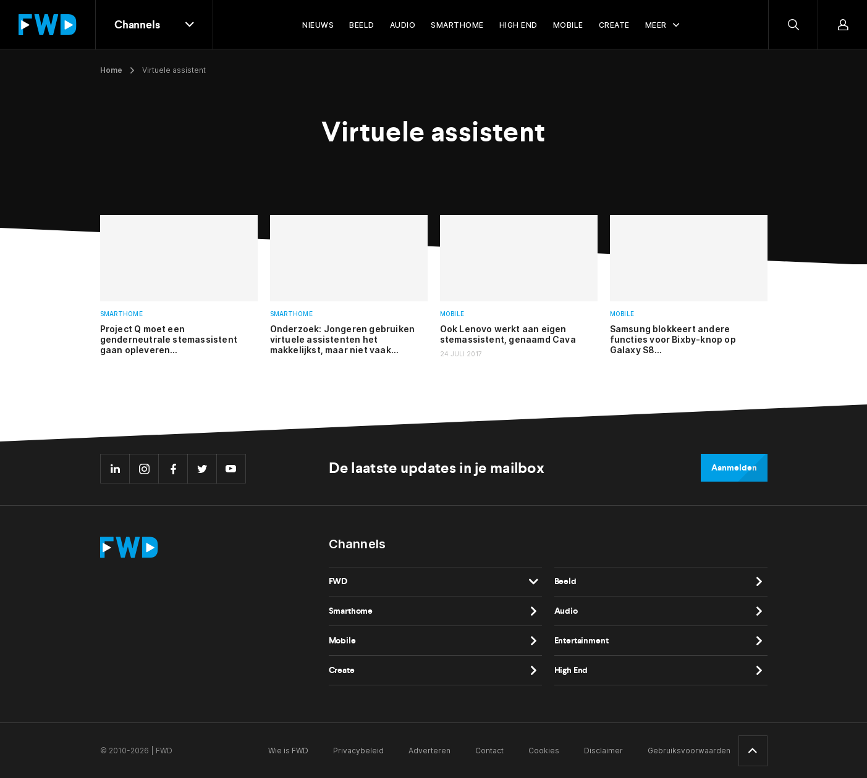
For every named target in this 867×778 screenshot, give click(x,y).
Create (342, 670)
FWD (338, 581)
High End (571, 670)
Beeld (565, 581)
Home (111, 70)
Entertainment (581, 640)
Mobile (452, 314)
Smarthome (121, 314)
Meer (656, 25)
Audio (566, 611)
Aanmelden (733, 468)
